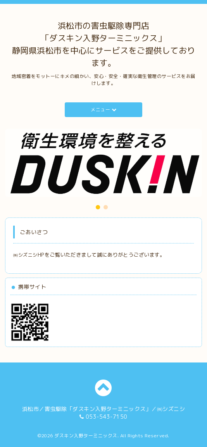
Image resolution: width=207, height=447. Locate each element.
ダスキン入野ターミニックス (85, 435)
